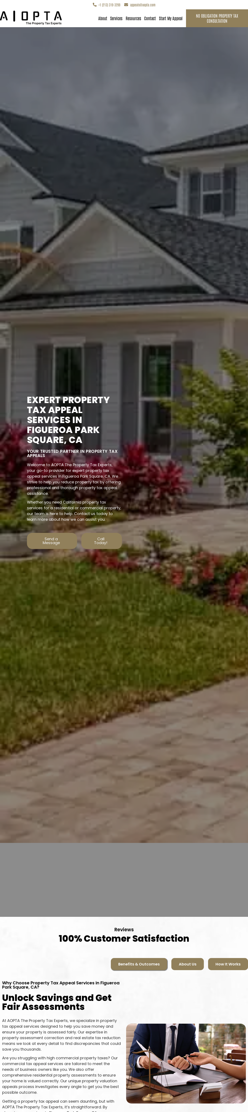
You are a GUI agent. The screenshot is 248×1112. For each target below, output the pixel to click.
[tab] (139, 964)
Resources (133, 18)
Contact (150, 18)
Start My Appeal (171, 18)
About (102, 18)
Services (116, 18)
